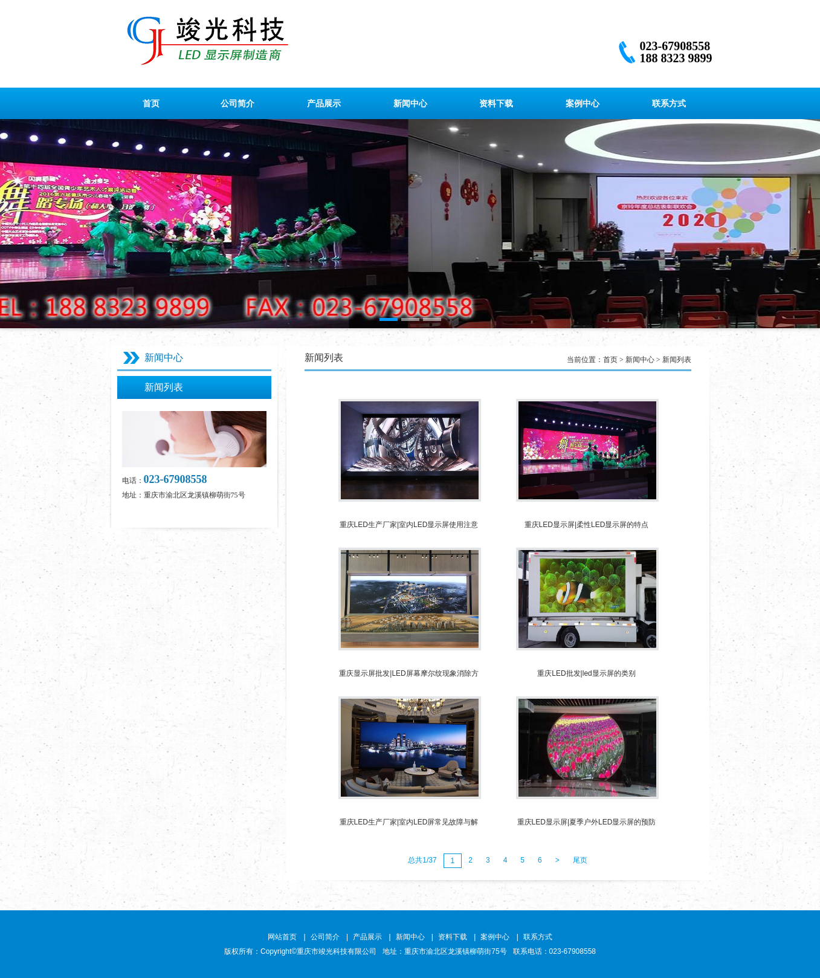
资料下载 (496, 103)
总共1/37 (422, 860)
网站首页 (282, 937)
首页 (151, 103)
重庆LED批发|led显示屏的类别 (586, 673)
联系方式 (669, 103)
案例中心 (582, 103)
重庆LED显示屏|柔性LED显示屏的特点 (587, 524)
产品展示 (324, 103)
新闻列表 (163, 387)
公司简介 (237, 103)
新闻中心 (410, 103)
